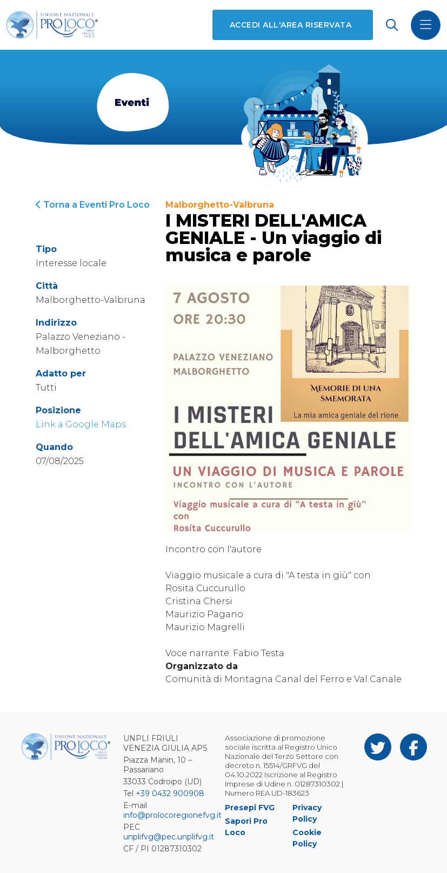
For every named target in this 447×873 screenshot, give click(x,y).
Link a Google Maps (81, 424)
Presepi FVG (250, 807)
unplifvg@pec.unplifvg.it (168, 837)
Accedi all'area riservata (290, 25)
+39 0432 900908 (170, 793)
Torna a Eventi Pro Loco (93, 205)
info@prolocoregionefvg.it (172, 815)
